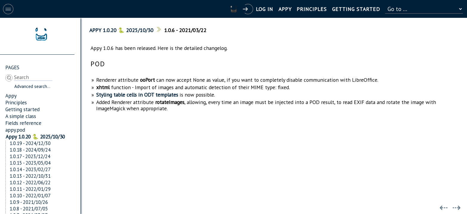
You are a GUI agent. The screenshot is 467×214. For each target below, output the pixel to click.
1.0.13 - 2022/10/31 (30, 176)
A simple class (20, 116)
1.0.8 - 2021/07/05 (29, 208)
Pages (12, 67)
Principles (16, 102)
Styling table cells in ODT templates (137, 94)
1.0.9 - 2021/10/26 (29, 202)
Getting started (22, 109)
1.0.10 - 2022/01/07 (30, 195)
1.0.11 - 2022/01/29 (30, 189)
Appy (11, 95)
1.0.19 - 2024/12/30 (30, 143)
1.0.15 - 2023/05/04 (30, 163)
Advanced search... (32, 86)
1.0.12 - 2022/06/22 (30, 182)
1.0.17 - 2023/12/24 (30, 156)
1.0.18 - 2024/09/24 (30, 150)
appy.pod (15, 129)
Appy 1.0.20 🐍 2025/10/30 (35, 136)
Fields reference (23, 122)
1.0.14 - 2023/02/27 (30, 169)
